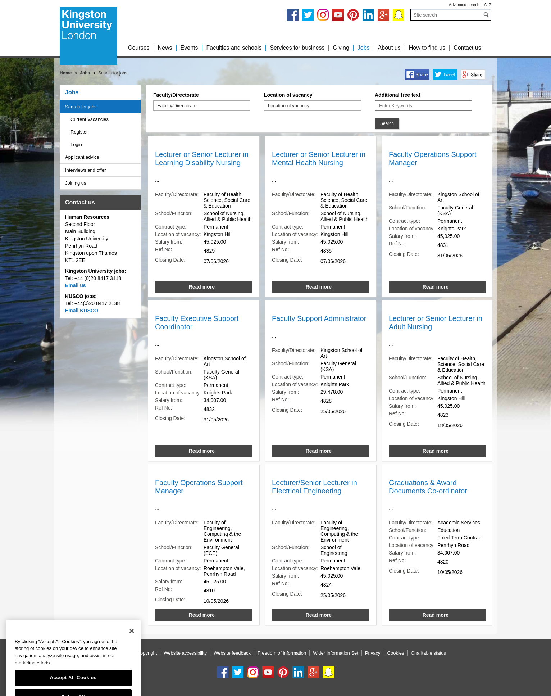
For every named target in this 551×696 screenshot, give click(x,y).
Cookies (395, 653)
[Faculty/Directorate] (187, 105)
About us (389, 48)
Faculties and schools (234, 48)
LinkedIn (368, 15)
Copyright (147, 653)
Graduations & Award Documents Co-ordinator (428, 487)
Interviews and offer (85, 170)
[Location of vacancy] (298, 105)
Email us (75, 285)
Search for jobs (80, 106)
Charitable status (428, 653)
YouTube (338, 15)
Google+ (383, 15)
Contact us (467, 48)
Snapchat (398, 15)
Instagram (323, 15)
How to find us (427, 48)
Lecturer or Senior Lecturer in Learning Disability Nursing (202, 158)
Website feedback (232, 653)
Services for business (297, 48)
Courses (139, 48)
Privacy (373, 653)
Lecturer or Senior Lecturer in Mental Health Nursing (318, 158)
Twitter (308, 15)
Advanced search (464, 5)
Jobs (364, 48)
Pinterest (353, 15)
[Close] (132, 650)
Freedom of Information (282, 653)
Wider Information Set (335, 653)
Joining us (75, 183)
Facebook (293, 15)
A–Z (487, 5)
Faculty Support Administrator (319, 318)
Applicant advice (82, 157)
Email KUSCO (81, 310)
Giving (341, 48)
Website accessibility (185, 653)
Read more (202, 287)
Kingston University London (88, 36)
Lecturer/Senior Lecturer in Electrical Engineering (314, 487)
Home (66, 73)
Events (189, 48)
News (165, 48)
